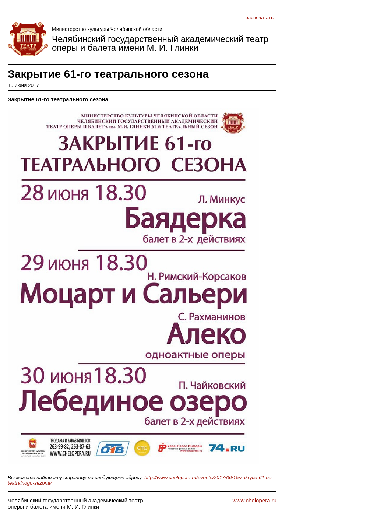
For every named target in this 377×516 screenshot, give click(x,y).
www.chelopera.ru (254, 500)
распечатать (259, 17)
